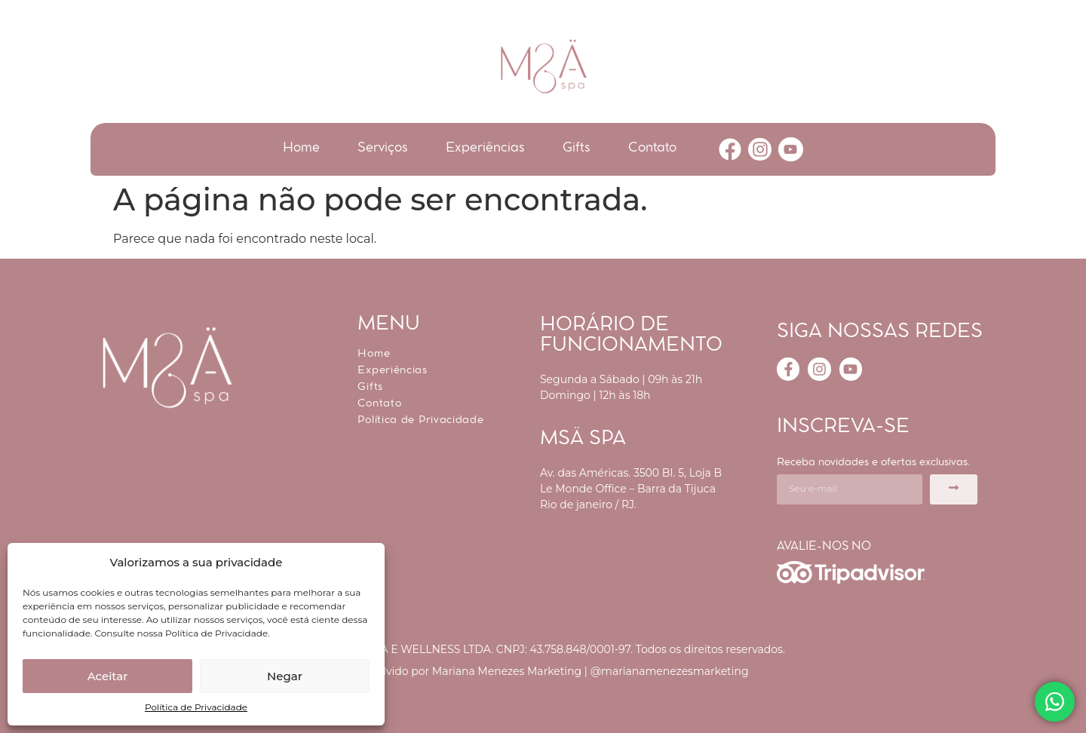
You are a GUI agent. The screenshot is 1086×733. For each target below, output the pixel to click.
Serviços (382, 148)
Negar (284, 676)
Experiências (485, 148)
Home (301, 148)
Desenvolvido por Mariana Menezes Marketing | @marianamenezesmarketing (542, 671)
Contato (652, 148)
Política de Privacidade (196, 707)
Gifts (577, 148)
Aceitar (107, 676)
